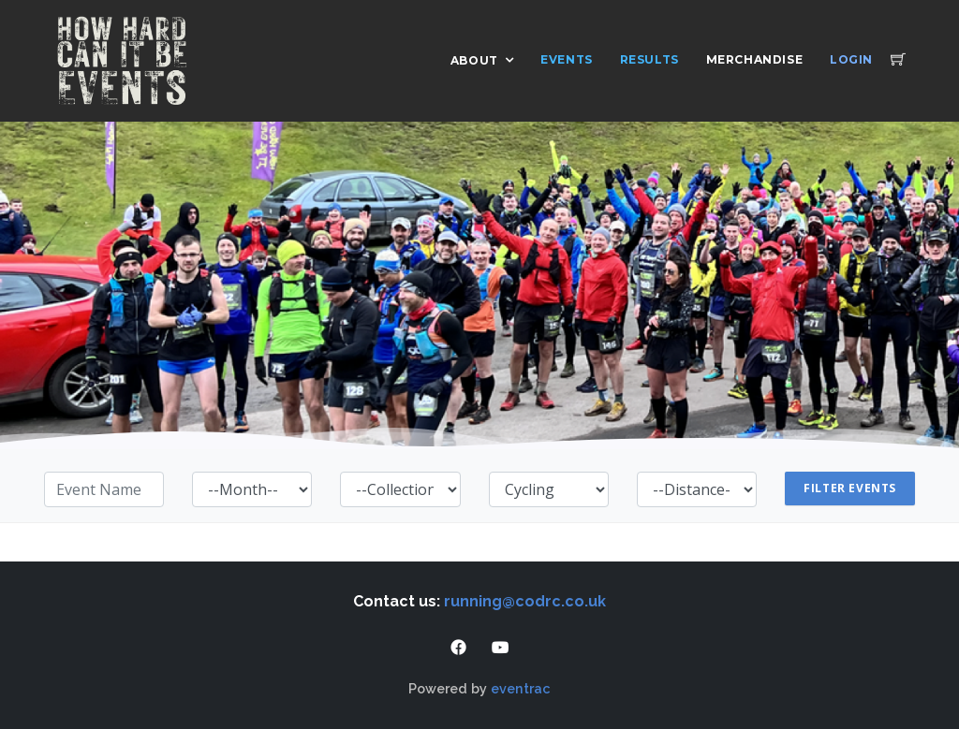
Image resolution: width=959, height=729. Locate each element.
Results (649, 59)
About (474, 60)
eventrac (521, 688)
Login (851, 59)
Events (566, 59)
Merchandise (755, 59)
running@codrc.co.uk (525, 601)
